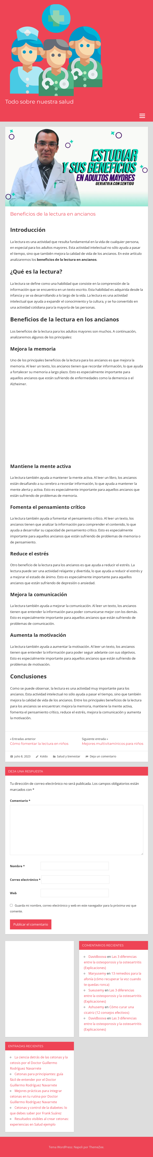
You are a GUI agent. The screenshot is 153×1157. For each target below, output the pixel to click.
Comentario (20, 801)
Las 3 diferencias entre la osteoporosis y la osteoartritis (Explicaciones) (112, 962)
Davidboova (97, 956)
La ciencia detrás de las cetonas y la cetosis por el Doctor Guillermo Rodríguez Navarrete (39, 1063)
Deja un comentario (103, 756)
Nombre (17, 866)
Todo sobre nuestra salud (40, 101)
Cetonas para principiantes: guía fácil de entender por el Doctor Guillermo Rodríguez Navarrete (36, 1079)
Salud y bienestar (68, 756)
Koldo (44, 756)
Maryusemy (97, 973)
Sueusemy (96, 990)
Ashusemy (96, 1007)
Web (13, 893)
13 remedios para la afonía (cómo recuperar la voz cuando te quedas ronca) (112, 979)
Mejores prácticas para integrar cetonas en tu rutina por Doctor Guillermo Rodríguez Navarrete (36, 1096)
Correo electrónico (25, 880)
